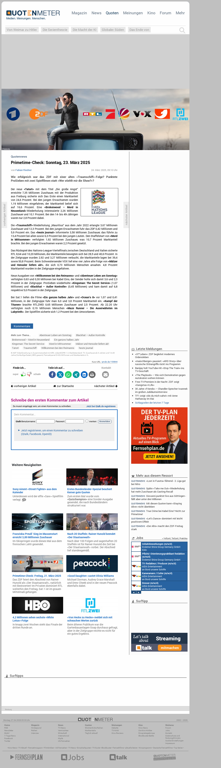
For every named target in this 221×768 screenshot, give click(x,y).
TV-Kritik (115, 730)
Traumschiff (29, 347)
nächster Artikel (105, 386)
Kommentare (22, 326)
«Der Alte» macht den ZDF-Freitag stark (157, 527)
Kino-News (143, 728)
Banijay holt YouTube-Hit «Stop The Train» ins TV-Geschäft (159, 369)
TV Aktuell (22, 748)
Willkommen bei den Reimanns (57, 347)
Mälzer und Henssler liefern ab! (92, 343)
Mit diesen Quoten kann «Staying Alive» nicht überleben (156, 505)
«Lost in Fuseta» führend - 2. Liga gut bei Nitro (158, 482)
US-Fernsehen (64, 741)
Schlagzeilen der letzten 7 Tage (152, 402)
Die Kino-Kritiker (145, 730)
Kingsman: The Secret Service (28, 343)
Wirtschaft (62, 733)
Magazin (79, 12)
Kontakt (168, 733)
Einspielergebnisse (147, 733)
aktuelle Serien (131, 748)
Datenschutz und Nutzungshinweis (172, 737)
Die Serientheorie (55, 29)
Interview (35, 733)
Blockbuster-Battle (146, 736)
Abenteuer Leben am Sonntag (55, 335)
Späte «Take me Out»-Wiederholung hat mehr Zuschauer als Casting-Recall (158, 490)
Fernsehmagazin (35, 748)
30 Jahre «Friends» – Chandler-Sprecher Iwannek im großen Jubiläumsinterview (161, 390)
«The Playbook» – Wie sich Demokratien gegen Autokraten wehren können (160, 376)
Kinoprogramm (145, 748)
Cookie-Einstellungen (174, 740)
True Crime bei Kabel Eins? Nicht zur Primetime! (158, 512)
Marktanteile (90, 730)
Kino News (12, 748)
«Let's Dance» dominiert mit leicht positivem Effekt (157, 520)
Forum (165, 12)
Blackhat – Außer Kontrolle (90, 335)
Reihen (34, 730)
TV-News (62, 728)
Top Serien (178, 748)
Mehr (180, 12)
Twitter (7, 741)
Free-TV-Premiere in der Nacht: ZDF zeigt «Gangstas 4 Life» (157, 383)
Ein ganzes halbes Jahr (66, 339)
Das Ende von (139, 29)
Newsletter (8, 730)
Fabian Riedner (23, 170)
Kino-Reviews (117, 733)
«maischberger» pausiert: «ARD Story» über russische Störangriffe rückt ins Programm (158, 362)
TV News (72, 748)
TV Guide (96, 748)
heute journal (86, 347)
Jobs (167, 730)
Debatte (115, 728)
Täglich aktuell (91, 733)
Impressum (170, 743)
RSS (6, 728)
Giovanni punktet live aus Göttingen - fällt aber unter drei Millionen (158, 497)
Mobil (6, 733)
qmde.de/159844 (109, 361)
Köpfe (60, 738)
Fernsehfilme (118, 748)
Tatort (15, 347)
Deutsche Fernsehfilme (163, 748)
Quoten (112, 12)
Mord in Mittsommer (60, 343)
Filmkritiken (49, 748)
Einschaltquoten (84, 748)
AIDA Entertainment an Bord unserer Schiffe (154, 566)
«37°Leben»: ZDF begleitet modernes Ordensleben (155, 355)
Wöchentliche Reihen (94, 728)
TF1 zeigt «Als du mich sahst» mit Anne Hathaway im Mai (156, 397)
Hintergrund (36, 728)
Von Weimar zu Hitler (22, 29)
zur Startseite (63, 386)
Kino (151, 12)
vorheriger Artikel (23, 386)
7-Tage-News (10, 736)
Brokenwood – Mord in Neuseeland (30, 339)
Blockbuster (106, 748)
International (63, 736)
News (96, 12)
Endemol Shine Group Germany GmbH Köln (156, 546)
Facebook (8, 738)
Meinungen (133, 12)
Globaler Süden (113, 29)
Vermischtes (63, 730)
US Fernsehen (61, 748)
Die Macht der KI (84, 29)
